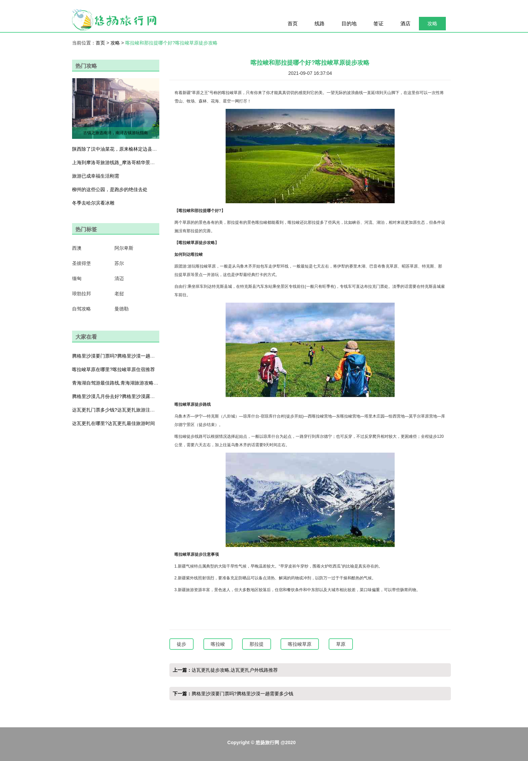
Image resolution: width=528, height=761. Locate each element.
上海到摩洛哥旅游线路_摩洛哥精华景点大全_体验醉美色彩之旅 (138, 162)
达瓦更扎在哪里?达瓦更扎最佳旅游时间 (113, 423)
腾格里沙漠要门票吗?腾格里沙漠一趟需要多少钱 (123, 356)
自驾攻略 (81, 308)
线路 (320, 23)
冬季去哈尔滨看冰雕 (93, 203)
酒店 (405, 23)
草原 (340, 644)
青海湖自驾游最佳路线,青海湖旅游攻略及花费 (120, 383)
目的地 (349, 23)
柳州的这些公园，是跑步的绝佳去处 (109, 189)
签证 (378, 23)
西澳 (76, 248)
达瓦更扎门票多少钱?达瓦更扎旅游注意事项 (118, 410)
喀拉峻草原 (299, 644)
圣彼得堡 (81, 263)
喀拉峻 (218, 644)
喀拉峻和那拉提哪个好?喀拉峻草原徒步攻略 (171, 42)
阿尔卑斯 (123, 248)
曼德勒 (121, 308)
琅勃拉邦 (81, 293)
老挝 (119, 293)
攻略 (432, 23)
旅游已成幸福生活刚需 (95, 176)
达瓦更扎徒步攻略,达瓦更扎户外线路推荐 (235, 670)
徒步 (181, 644)
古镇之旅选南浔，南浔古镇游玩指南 (115, 132)
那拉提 (257, 644)
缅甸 (76, 278)
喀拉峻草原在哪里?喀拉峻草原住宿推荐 (113, 369)
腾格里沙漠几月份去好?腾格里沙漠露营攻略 (118, 396)
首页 (293, 23)
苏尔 (119, 263)
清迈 (119, 278)
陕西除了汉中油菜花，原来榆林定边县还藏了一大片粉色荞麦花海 (140, 149)
